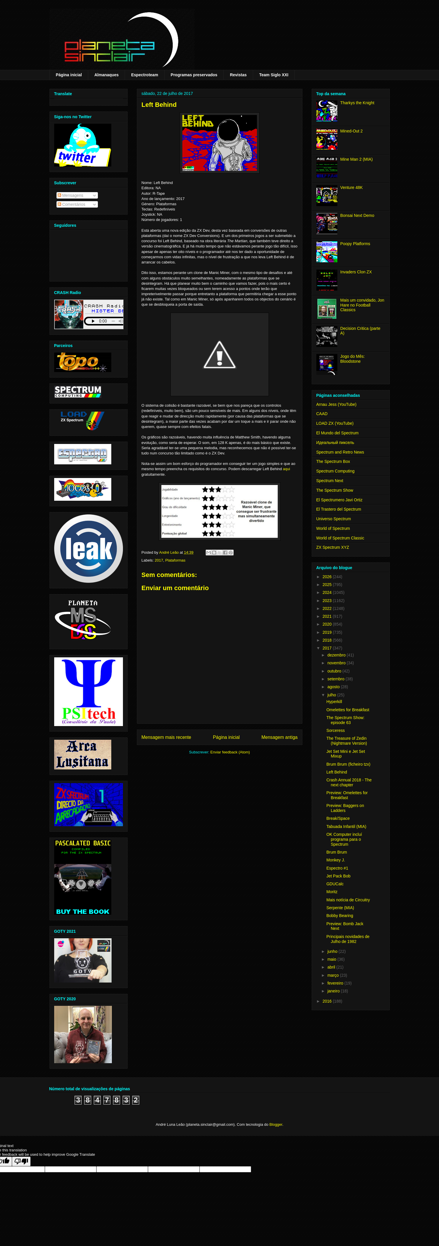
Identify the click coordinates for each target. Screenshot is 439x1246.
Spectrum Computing (335, 471)
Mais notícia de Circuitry (348, 900)
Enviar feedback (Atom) (230, 752)
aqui (286, 469)
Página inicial (69, 74)
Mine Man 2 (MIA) (356, 159)
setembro (336, 679)
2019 (327, 632)
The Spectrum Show (334, 490)
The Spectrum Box (333, 461)
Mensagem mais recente (166, 737)
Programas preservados (194, 74)
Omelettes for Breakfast (347, 709)
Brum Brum (336, 852)
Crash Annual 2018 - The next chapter (348, 782)
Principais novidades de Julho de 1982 (347, 939)
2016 (327, 1001)
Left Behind (336, 772)
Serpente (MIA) (340, 907)
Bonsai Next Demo (357, 215)
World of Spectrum (333, 528)
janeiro (334, 991)
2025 (327, 584)
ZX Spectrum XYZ (332, 547)
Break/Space (338, 818)
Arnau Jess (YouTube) (336, 404)
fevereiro (335, 983)
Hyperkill (334, 701)
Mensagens (70, 195)
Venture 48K (351, 187)
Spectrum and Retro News (340, 452)
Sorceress (335, 730)
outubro (334, 671)
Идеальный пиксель (335, 442)
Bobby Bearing (339, 915)
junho (332, 951)
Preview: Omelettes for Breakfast (347, 795)
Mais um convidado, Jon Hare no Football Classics (362, 305)
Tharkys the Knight (357, 102)
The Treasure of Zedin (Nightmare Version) (346, 741)
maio (332, 959)
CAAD (322, 413)
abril (331, 967)
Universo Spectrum (333, 518)
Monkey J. (335, 860)
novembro (337, 663)
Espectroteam (144, 74)
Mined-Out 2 (351, 131)
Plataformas (175, 560)
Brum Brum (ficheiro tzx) (348, 764)
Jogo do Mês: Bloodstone (352, 359)
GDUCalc (334, 884)
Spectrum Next (329, 480)
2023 (327, 600)
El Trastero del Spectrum (338, 509)
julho (332, 695)
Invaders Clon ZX (356, 272)
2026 (327, 576)
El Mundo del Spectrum (337, 433)
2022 (327, 608)
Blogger (275, 1124)
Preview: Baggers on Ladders (345, 808)
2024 (327, 592)
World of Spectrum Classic (340, 538)
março (333, 975)
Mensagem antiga (280, 737)
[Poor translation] (21, 1161)
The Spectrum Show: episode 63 (345, 720)
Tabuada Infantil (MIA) (346, 826)
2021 (327, 616)
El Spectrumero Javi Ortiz (339, 500)
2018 (327, 640)
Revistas (238, 74)
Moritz (331, 891)
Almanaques (106, 74)
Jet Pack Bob (338, 876)
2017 (159, 560)
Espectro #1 (337, 868)
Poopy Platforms (355, 243)
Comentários (71, 204)
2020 (327, 624)
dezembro (337, 655)
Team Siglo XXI (273, 74)
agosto (334, 686)
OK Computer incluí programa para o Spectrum (344, 839)
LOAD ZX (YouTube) (335, 423)
